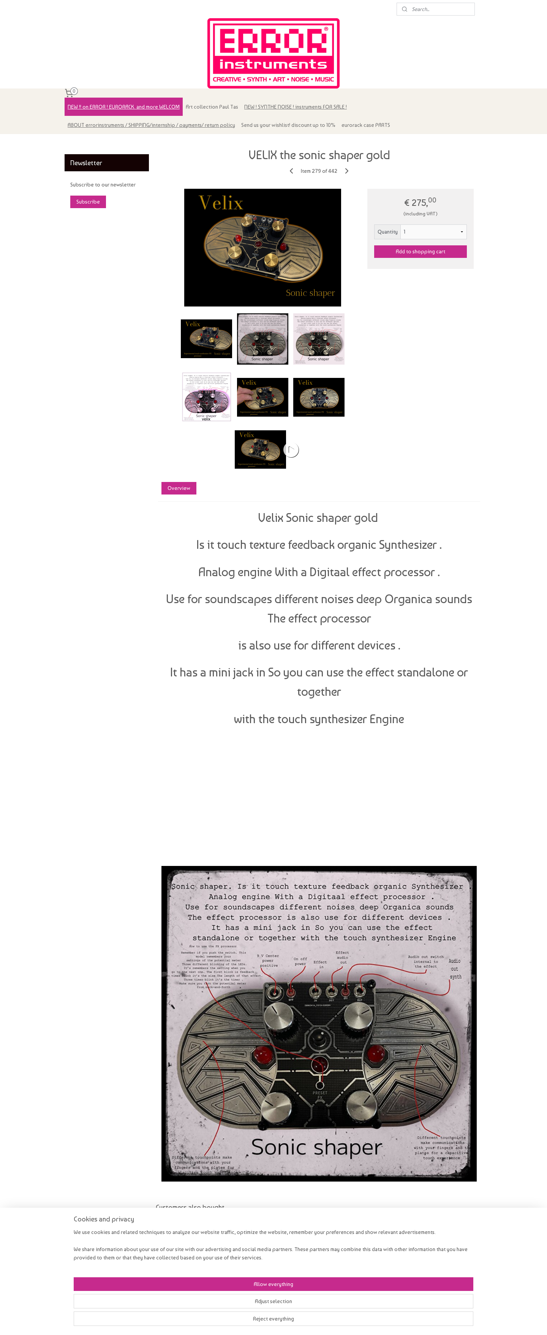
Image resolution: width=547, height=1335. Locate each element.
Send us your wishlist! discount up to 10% (288, 125)
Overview (178, 488)
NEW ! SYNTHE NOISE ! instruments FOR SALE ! (295, 107)
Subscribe (88, 202)
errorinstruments (88, 143)
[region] (223, 1309)
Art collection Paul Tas (212, 107)
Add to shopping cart (420, 251)
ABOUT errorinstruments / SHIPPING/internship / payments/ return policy (151, 125)
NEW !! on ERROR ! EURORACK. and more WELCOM (124, 107)
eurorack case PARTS (365, 125)
